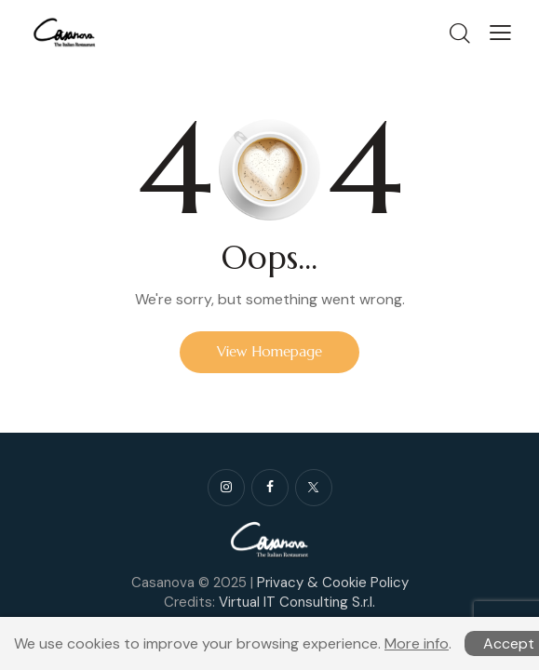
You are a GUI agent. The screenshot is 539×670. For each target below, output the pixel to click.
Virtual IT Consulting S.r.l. (297, 602)
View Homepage (269, 351)
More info (416, 643)
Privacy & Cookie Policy (333, 582)
